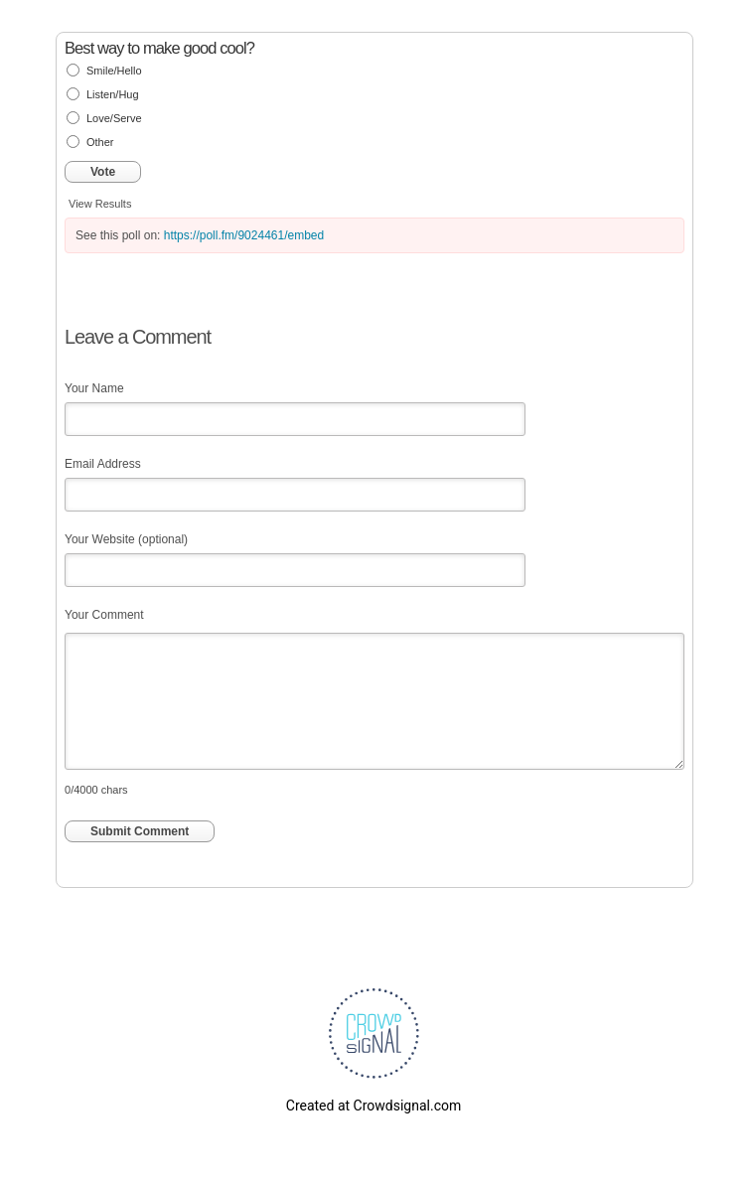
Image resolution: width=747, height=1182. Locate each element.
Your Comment (104, 615)
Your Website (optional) (126, 539)
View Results (100, 204)
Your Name (94, 388)
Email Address (103, 464)
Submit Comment (139, 831)
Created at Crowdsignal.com (373, 1105)
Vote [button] (102, 172)
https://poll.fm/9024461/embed (244, 235)
